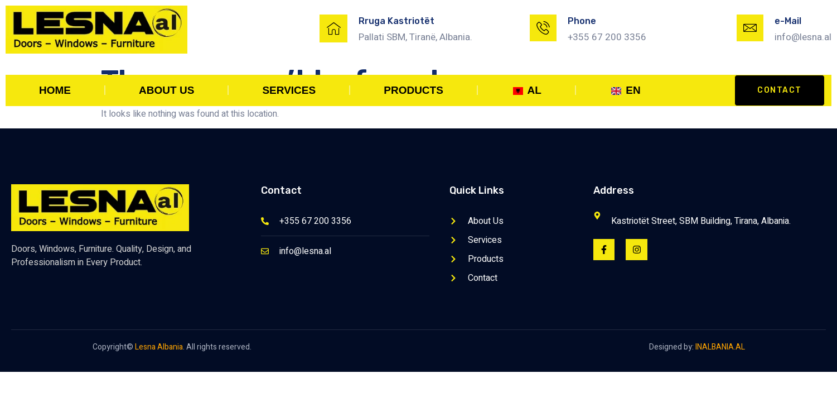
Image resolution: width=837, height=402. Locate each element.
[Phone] (543, 28)
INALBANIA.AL (720, 347)
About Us (166, 90)
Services (289, 90)
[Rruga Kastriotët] (333, 28)
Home (55, 90)
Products (413, 90)
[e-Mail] (750, 28)
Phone (582, 21)
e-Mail (788, 21)
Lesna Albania (159, 347)
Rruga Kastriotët (396, 21)
